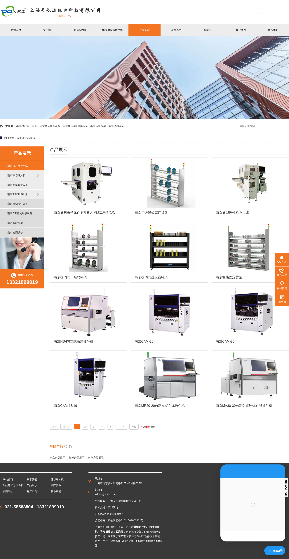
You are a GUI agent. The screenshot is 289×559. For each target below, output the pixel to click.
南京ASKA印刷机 (17, 194)
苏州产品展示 (96, 457)
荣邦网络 (113, 507)
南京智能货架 (98, 126)
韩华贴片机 (80, 29)
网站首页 (16, 29)
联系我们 (273, 29)
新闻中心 (208, 29)
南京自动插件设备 (50, 126)
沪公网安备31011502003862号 (125, 520)
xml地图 (140, 540)
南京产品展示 (57, 457)
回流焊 (119, 531)
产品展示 (144, 29)
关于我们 (48, 29)
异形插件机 (106, 531)
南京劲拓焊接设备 (17, 184)
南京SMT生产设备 (27, 126)
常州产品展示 (76, 457)
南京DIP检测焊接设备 (75, 126)
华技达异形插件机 (112, 29)
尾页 (134, 426)
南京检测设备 (116, 126)
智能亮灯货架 (133, 531)
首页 (19, 137)
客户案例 (241, 29)
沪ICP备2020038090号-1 (109, 513)
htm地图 (151, 540)
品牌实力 (176, 29)
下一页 (121, 426)
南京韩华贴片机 (16, 175)
